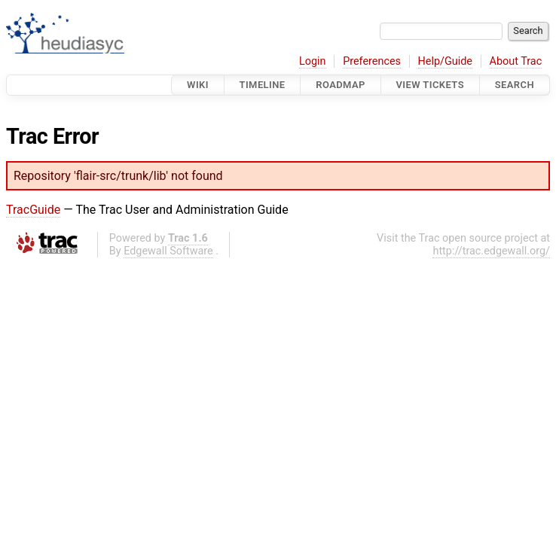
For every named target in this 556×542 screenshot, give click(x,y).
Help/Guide (445, 61)
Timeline (263, 84)
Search (514, 84)
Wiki (198, 84)
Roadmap (340, 84)
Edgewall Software (168, 251)
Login (312, 61)
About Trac (516, 61)
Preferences (372, 61)
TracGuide (33, 209)
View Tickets (430, 84)
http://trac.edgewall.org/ (491, 251)
